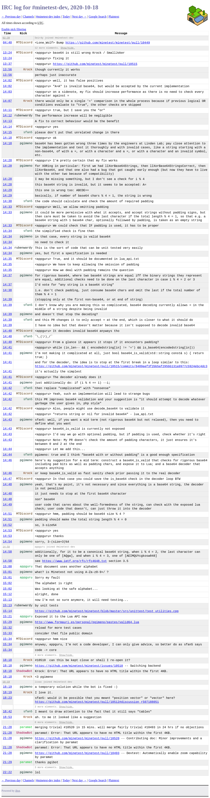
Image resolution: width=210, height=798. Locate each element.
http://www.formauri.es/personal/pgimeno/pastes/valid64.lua (87, 622)
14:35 (7, 259)
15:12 (7, 594)
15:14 (7, 611)
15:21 (7, 616)
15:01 (7, 572)
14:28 (7, 179)
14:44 (7, 449)
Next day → (79, 16)
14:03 (7, 92)
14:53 (7, 530)
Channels (28, 16)
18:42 (7, 711)
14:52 (7, 525)
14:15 (7, 132)
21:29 (7, 762)
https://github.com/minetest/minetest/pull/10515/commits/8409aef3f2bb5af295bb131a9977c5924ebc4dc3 (121, 366)
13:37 (7, 64)
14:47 (7, 479)
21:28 (7, 727)
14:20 (7, 160)
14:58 (6, 546)
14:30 (7, 201)
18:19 (6, 682)
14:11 (7, 110)
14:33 (7, 207)
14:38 (7, 290)
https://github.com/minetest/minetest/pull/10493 (77, 753)
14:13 (7, 121)
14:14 (7, 127)
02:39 (6, 37)
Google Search (98, 16)
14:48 (7, 484)
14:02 (7, 80)
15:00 (7, 566)
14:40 (7, 331)
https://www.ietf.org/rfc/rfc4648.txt (74, 561)
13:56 (7, 69)
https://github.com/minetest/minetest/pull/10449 (107, 43)
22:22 (7, 772)
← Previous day (11, 16)
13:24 (7, 52)
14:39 (7, 299)
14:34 (7, 231)
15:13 (7, 600)
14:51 (7, 514)
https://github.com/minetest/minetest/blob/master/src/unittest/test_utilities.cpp (107, 611)
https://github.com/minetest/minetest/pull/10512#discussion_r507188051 (97, 702)
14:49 (7, 504)
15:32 (7, 627)
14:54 (7, 541)
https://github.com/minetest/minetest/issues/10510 (79, 666)
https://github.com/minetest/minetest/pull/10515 (95, 64)
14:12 (7, 115)
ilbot (17, 790)
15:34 (7, 639)
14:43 (7, 419)
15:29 (7, 622)
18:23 (7, 698)
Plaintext (113, 16)
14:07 (7, 101)
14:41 (7, 347)
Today (66, 16)
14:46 (7, 460)
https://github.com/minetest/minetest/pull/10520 (77, 738)
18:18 (7, 660)
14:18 (7, 138)
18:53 (7, 717)
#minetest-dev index (48, 16)
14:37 (7, 275)
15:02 (7, 583)
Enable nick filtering (13, 29)
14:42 (7, 388)
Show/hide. (68, 48)
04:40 (7, 42)
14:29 (7, 190)
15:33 (7, 633)
